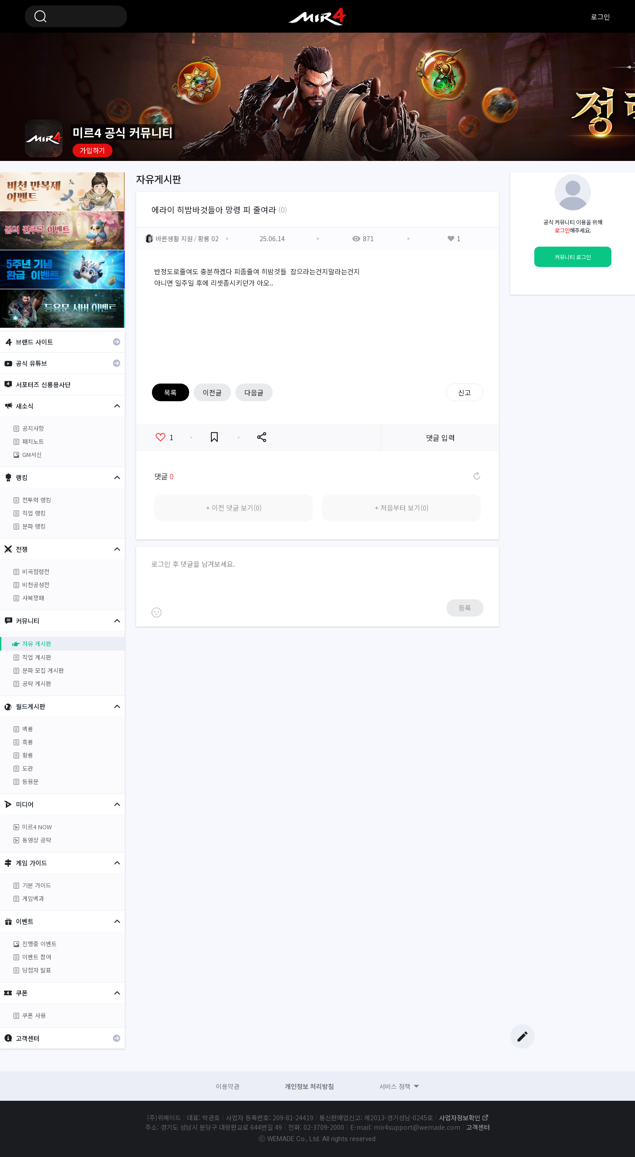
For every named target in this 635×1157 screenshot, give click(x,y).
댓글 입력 (440, 437)
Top (522, 1018)
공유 (261, 437)
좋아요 (165, 437)
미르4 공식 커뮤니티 (317, 16)
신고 (464, 392)
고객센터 (478, 1127)
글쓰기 (522, 1036)
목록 (170, 392)
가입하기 (92, 150)
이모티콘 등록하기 (156, 612)
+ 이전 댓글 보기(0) (234, 507)
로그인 (600, 16)
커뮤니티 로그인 (573, 257)
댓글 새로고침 (476, 476)
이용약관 (227, 1086)
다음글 (254, 392)
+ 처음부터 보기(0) (402, 507)
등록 (465, 608)
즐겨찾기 (214, 437)
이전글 (212, 392)
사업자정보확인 (459, 1117)
